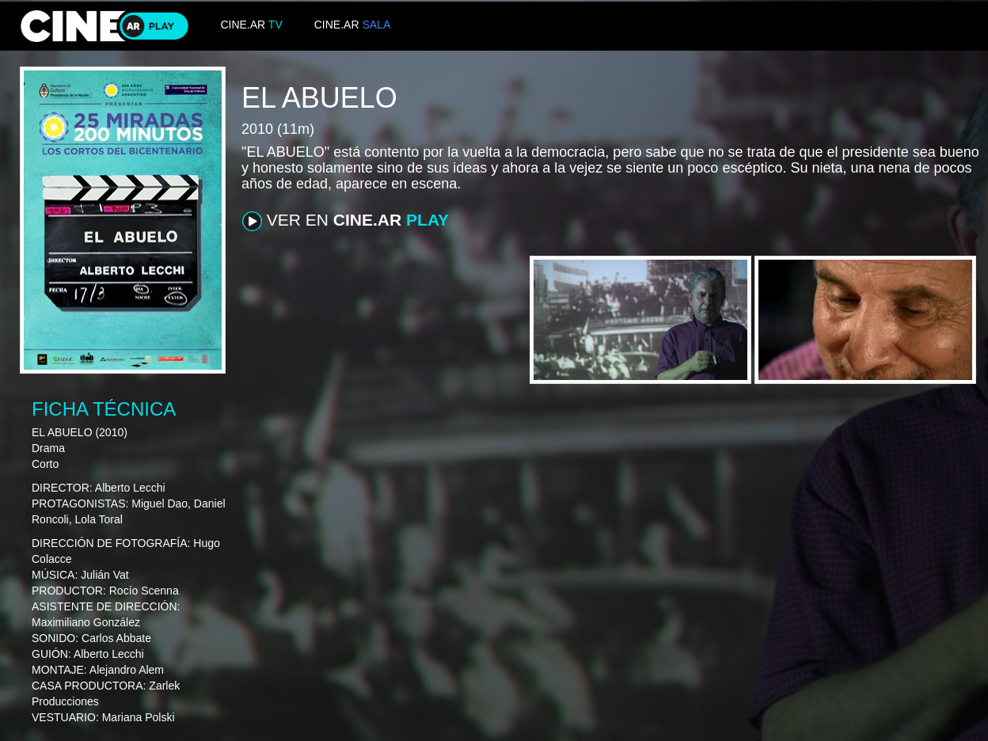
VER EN (345, 221)
